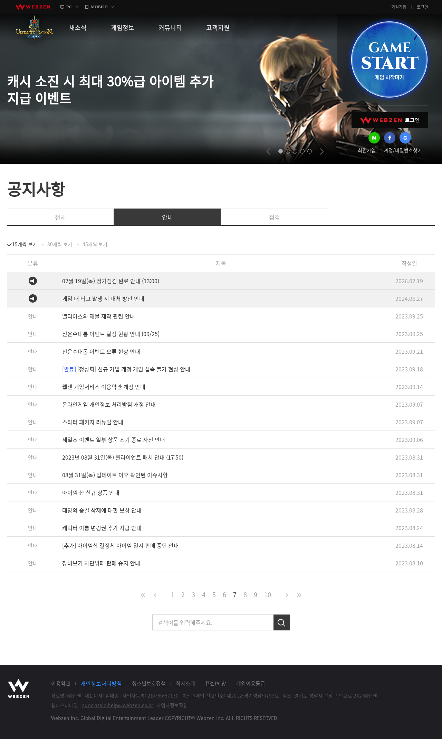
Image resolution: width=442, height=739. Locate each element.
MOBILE (99, 6)
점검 (274, 217)
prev (268, 151)
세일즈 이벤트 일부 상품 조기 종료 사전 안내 (113, 439)
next (322, 151)
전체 (60, 217)
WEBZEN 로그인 (390, 120)
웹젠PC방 (215, 683)
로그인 (422, 7)
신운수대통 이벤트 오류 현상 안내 (101, 351)
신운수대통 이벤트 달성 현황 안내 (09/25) (111, 334)
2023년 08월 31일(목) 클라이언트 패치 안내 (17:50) (122, 457)
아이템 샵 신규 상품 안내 (90, 492)
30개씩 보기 (59, 244)
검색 (281, 622)
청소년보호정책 (149, 683)
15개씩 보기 (24, 244)
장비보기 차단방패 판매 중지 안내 (101, 563)
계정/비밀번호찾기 (403, 150)
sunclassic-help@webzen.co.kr (117, 705)
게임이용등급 (250, 683)
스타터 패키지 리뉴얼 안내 (92, 422)
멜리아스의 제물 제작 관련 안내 (98, 316)
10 (267, 594)
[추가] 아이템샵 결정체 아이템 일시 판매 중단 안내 (120, 545)
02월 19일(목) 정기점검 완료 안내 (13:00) (110, 281)
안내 (167, 217)
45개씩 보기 (95, 244)
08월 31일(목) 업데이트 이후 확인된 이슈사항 (115, 475)
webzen (33, 7)
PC (69, 6)
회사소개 (185, 683)
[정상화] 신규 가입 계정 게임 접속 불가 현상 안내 (126, 369)
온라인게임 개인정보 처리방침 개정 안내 (109, 404)
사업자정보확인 (172, 705)
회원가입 (398, 7)
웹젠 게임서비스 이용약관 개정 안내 (103, 386)
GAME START (389, 59)
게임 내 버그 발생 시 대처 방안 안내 (103, 298)
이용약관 (60, 683)
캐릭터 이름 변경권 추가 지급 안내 (102, 528)
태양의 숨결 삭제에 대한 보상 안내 (102, 510)
